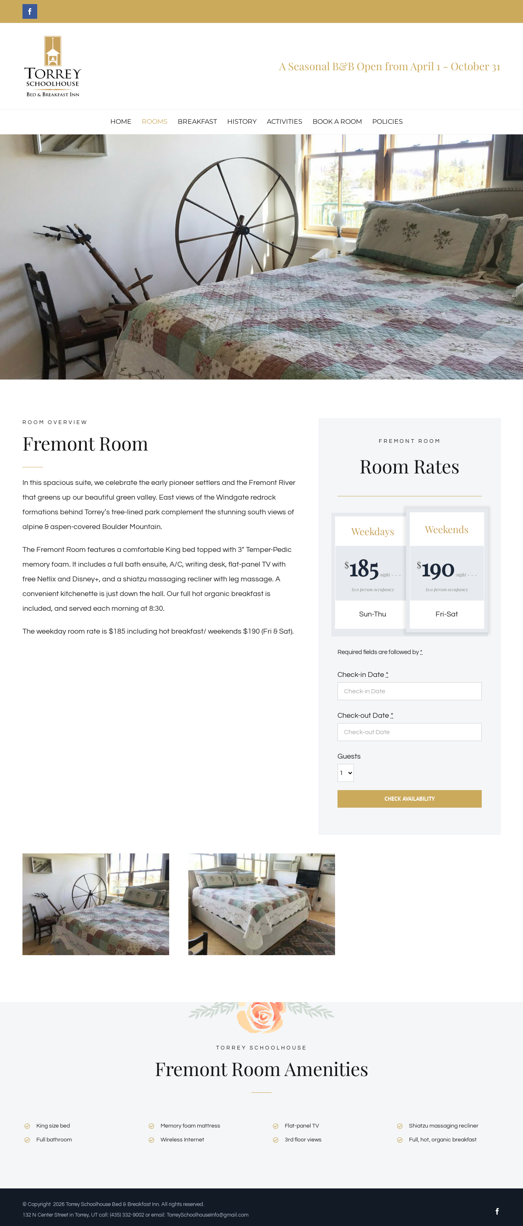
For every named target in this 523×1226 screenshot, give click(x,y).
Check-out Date (365, 715)
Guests (349, 756)
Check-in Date (363, 675)
